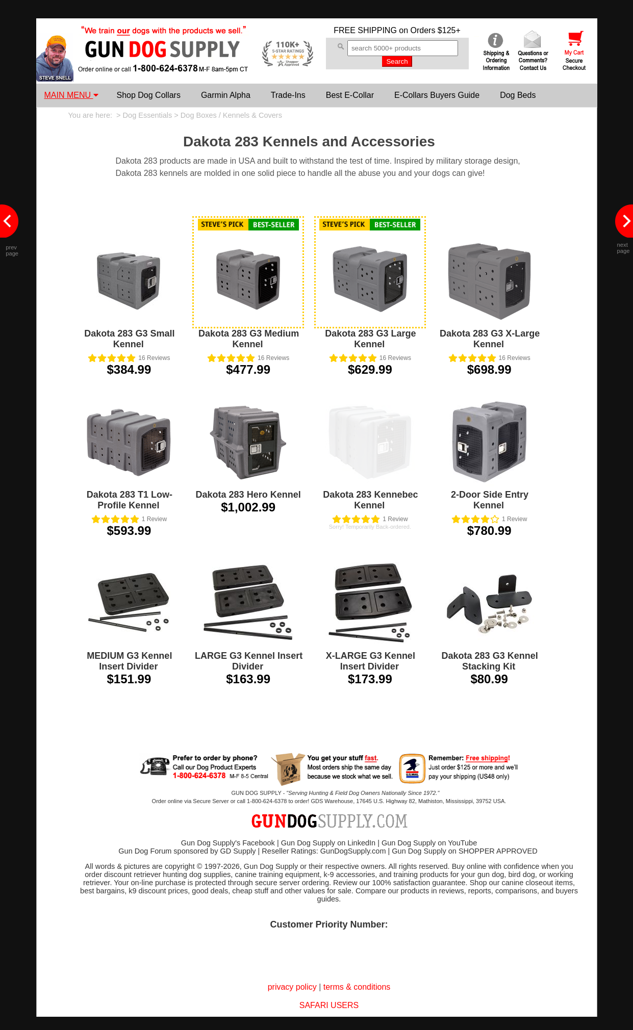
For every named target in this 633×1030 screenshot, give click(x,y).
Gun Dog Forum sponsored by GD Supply (187, 851)
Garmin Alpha (225, 95)
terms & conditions (357, 987)
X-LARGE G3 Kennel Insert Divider (370, 661)
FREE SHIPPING (365, 30)
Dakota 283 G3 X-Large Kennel (490, 338)
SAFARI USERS (329, 1005)
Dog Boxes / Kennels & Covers (231, 115)
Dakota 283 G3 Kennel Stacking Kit (490, 661)
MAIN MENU (71, 95)
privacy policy (292, 987)
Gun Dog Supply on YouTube (429, 843)
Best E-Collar (350, 95)
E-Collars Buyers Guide (436, 95)
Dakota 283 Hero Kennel (248, 495)
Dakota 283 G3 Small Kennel (129, 338)
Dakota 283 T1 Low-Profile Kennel (129, 500)
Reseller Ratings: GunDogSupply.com (324, 851)
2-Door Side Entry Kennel (489, 500)
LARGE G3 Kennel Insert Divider (248, 661)
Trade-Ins (288, 95)
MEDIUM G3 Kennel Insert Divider (129, 661)
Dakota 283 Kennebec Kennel (370, 500)
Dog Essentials (147, 115)
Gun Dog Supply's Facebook (228, 843)
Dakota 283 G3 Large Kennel (370, 338)
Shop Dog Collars (149, 95)
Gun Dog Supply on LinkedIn (328, 843)
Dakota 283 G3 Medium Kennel (248, 338)
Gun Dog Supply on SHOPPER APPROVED (464, 851)
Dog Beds (518, 95)
